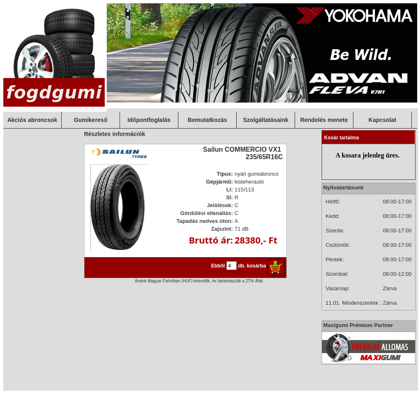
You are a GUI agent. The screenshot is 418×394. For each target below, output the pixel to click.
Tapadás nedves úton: (204, 221)
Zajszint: (222, 229)
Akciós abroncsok (32, 120)
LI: (229, 189)
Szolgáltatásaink (265, 120)
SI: (229, 197)
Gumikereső (91, 120)
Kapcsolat (382, 120)
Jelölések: (220, 205)
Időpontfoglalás (149, 120)
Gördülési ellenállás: (206, 213)
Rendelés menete (324, 120)
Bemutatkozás (207, 120)
